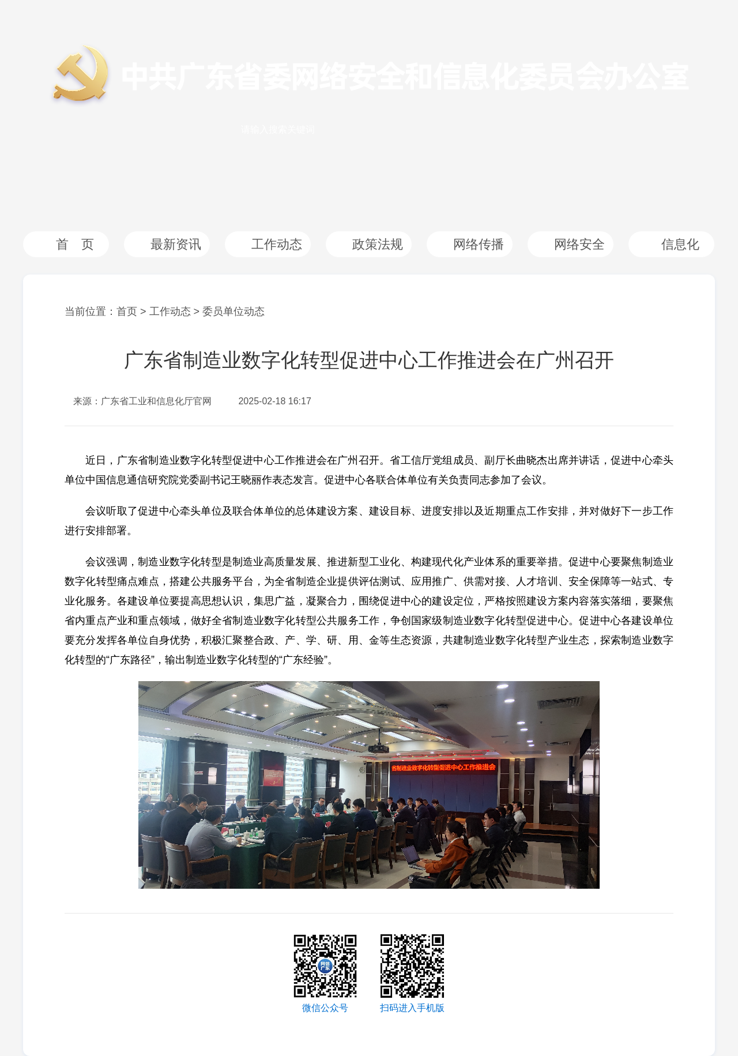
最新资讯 (175, 244)
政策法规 (377, 244)
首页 (126, 311)
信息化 (680, 244)
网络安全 (579, 244)
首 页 (75, 244)
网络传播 (478, 244)
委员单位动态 (233, 311)
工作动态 (276, 244)
